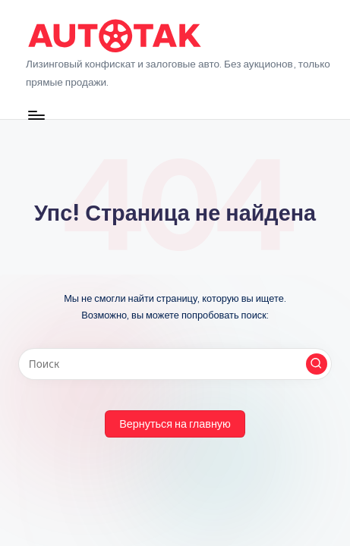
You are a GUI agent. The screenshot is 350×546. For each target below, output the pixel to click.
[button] (316, 364)
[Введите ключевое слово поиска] (175, 364)
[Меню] (35, 115)
